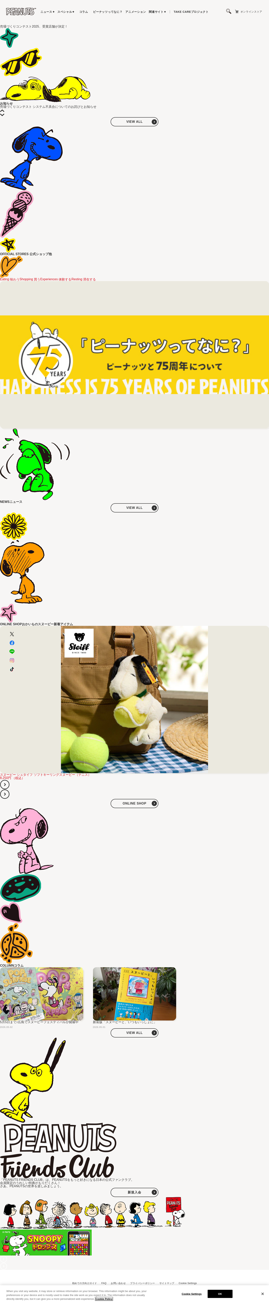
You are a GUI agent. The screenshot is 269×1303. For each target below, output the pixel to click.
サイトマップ (166, 1283)
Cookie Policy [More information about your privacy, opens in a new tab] (103, 1298)
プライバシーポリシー (142, 1283)
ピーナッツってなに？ (107, 11)
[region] (134, 1294)
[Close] (262, 1293)
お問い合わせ (118, 1283)
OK (220, 1293)
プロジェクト (191, 11)
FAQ (103, 1283)
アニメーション (135, 11)
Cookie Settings (188, 1283)
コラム (83, 11)
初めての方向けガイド (84, 1283)
